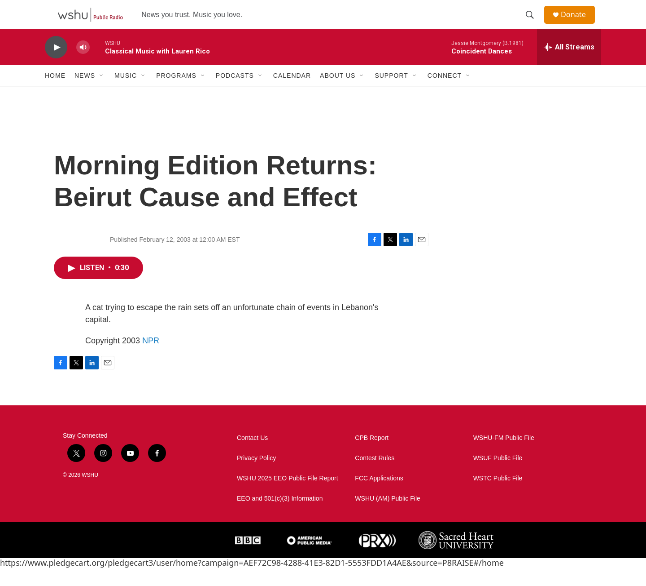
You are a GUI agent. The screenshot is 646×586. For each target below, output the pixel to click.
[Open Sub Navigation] (101, 93)
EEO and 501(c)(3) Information (280, 516)
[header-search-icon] (533, 24)
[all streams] (569, 65)
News (84, 93)
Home (55, 93)
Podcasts (235, 93)
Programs (176, 93)
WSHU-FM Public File (503, 456)
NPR (150, 358)
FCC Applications (379, 496)
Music (125, 93)
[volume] (83, 65)
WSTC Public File (498, 496)
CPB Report (371, 456)
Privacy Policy (256, 476)
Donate (578, 23)
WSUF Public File (498, 476)
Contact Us (252, 456)
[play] (56, 65)
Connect (445, 93)
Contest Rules (374, 476)
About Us (337, 93)
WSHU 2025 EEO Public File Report (287, 496)
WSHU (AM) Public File (387, 516)
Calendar (292, 93)
